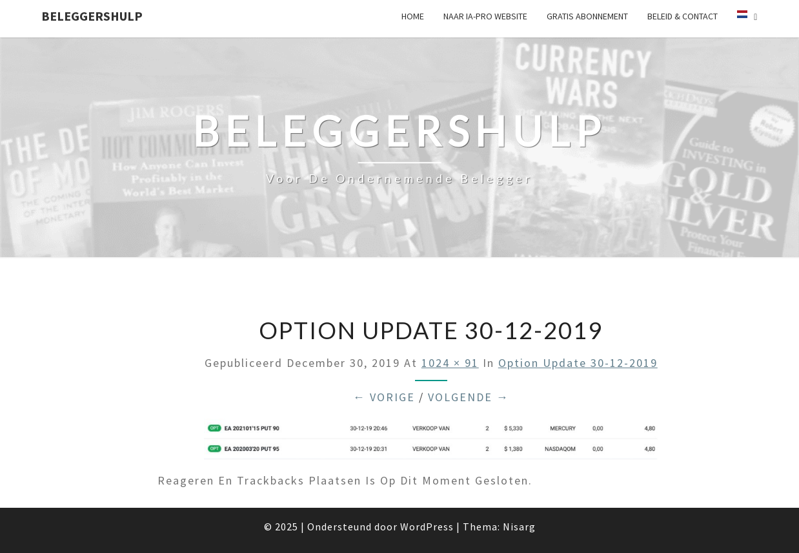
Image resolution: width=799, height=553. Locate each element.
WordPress (427, 526)
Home (412, 16)
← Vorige (384, 397)
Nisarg (519, 526)
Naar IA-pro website (485, 16)
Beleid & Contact (682, 16)
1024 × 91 (450, 362)
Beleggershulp (92, 16)
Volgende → (468, 397)
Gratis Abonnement (587, 16)
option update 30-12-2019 (578, 362)
